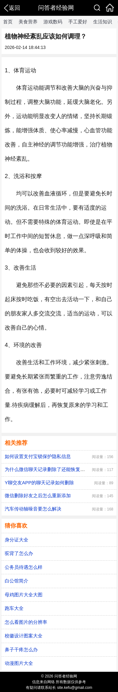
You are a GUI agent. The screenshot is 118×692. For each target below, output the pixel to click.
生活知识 (102, 21)
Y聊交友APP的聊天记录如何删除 (39, 482)
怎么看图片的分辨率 (26, 622)
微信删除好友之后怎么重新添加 (38, 495)
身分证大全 (16, 539)
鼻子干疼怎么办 (21, 649)
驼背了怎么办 (19, 553)
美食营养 (28, 21)
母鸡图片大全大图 (23, 594)
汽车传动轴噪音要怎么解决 (33, 508)
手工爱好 (77, 21)
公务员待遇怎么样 (23, 567)
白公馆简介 (16, 580)
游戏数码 (52, 21)
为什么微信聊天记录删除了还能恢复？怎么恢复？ (57, 469)
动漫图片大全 (19, 663)
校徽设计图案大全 (23, 635)
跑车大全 (14, 608)
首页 (8, 21)
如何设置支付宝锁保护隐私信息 (38, 456)
